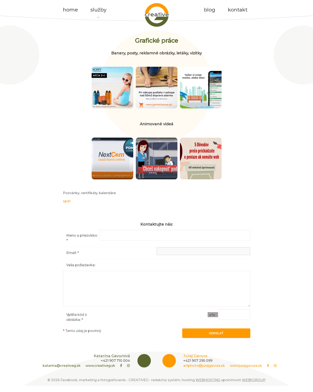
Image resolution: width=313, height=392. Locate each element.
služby (98, 11)
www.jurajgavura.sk (246, 372)
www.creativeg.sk (100, 372)
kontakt (237, 10)
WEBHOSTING (208, 386)
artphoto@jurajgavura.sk (204, 372)
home (70, 10)
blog (209, 10)
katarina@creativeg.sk (62, 372)
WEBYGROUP (254, 386)
